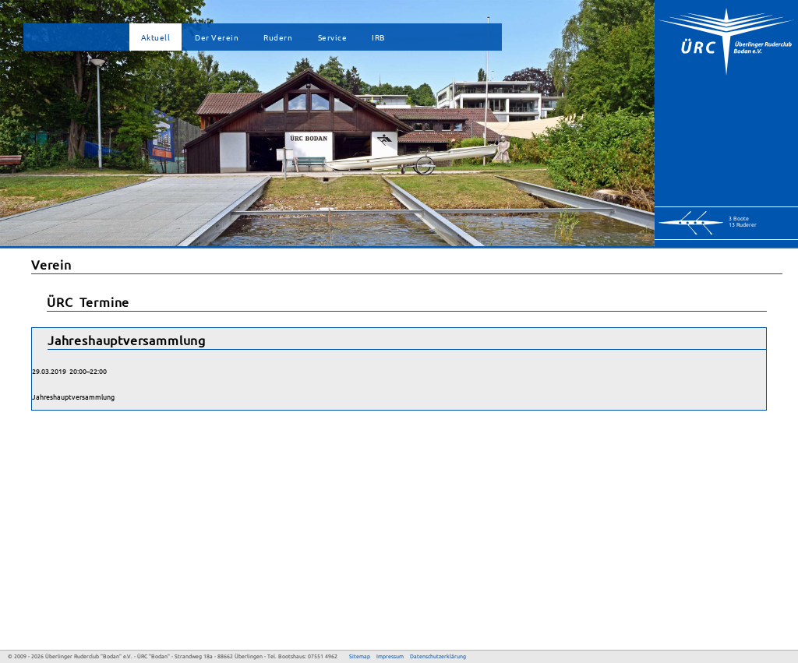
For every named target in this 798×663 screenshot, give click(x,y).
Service (333, 37)
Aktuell (156, 37)
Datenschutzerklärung (438, 656)
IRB (378, 37)
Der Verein (216, 37)
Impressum (390, 656)
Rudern (277, 37)
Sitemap (359, 656)
